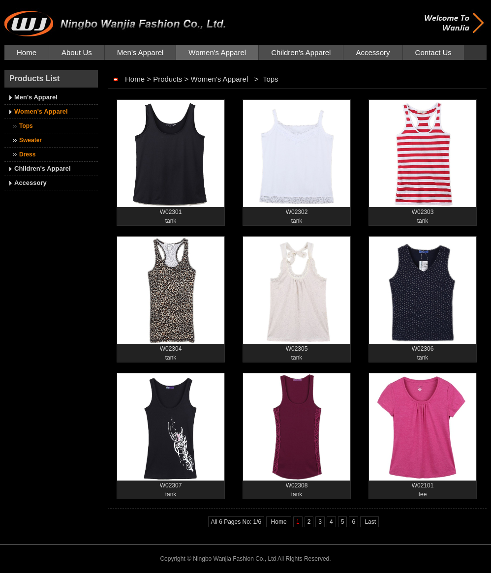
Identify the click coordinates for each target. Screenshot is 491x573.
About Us (76, 52)
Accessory (373, 52)
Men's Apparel (140, 52)
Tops (26, 125)
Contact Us (433, 52)
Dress (27, 154)
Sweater (30, 140)
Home (26, 52)
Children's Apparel (301, 52)
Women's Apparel (217, 52)
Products (167, 79)
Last (369, 521)
